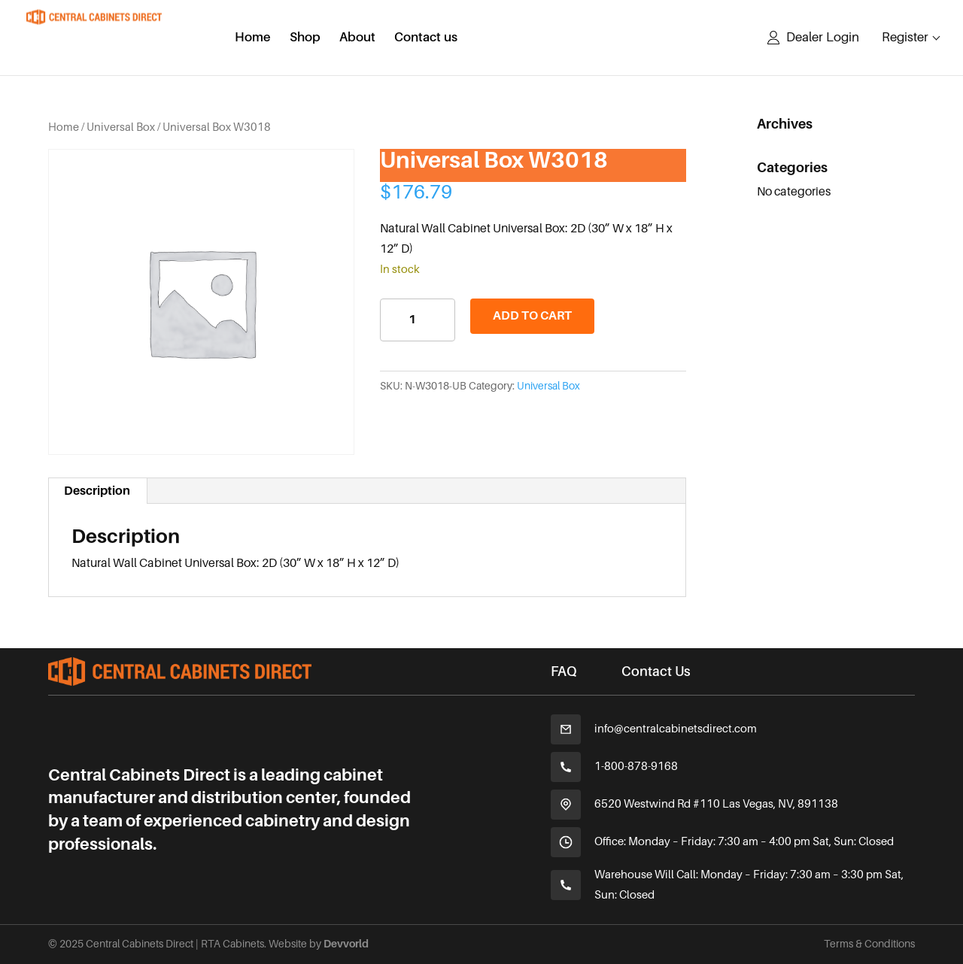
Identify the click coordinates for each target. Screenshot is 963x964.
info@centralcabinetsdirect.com (675, 729)
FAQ (563, 671)
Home (253, 38)
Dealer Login (822, 37)
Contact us (425, 38)
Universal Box (121, 127)
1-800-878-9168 (636, 766)
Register (905, 37)
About (357, 38)
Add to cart (532, 316)
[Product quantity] (417, 320)
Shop (305, 38)
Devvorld (346, 944)
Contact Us (656, 671)
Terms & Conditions (869, 944)
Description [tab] (97, 491)
